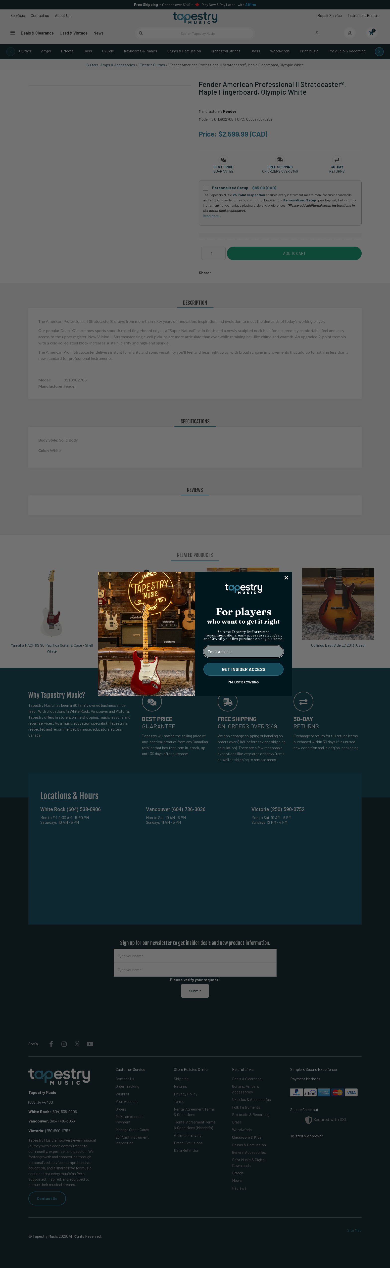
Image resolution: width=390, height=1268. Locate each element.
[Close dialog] (286, 577)
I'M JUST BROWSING (243, 682)
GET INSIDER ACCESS (243, 669)
